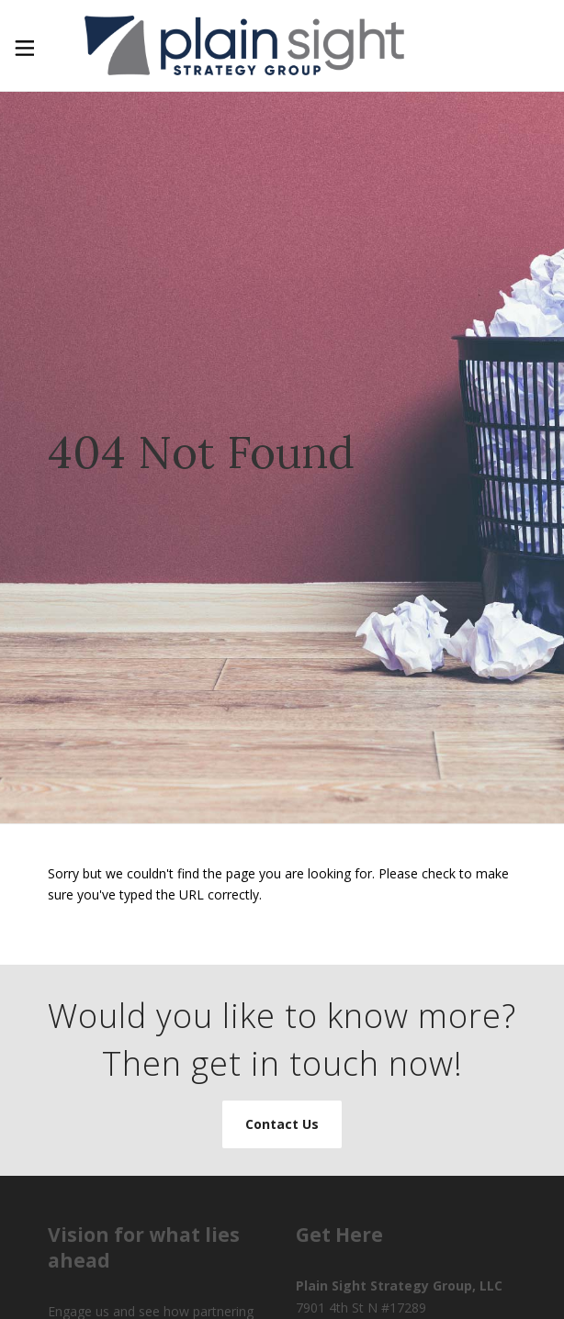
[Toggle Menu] (22, 45)
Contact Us (282, 1124)
